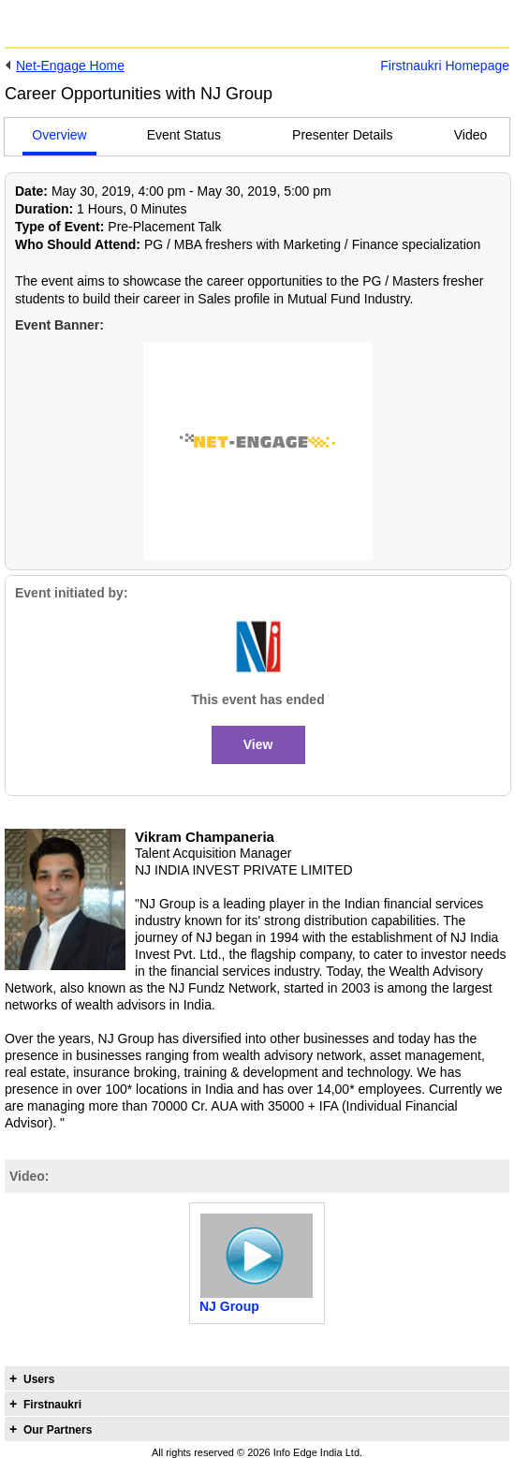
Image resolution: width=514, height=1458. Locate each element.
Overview (59, 134)
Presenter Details (342, 134)
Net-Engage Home (70, 65)
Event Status (184, 134)
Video (471, 134)
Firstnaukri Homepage (444, 65)
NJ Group (229, 1306)
